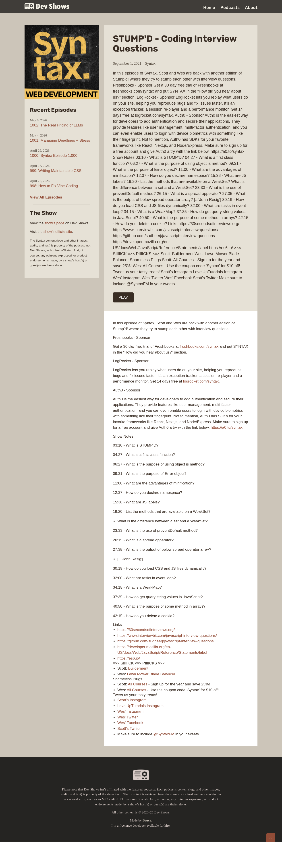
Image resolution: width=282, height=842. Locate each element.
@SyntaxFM (163, 734)
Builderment (138, 668)
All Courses (137, 684)
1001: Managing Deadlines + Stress (60, 140)
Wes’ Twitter (127, 717)
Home (209, 7)
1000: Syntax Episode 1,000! (54, 155)
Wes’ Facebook (130, 723)
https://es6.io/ (128, 658)
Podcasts (230, 7)
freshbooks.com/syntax (199, 346)
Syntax (150, 63)
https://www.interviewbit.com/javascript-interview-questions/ (167, 635)
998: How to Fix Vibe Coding (54, 186)
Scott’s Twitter (129, 728)
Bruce (147, 820)
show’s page (54, 223)
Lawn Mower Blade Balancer (151, 674)
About (251, 7)
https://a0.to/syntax (227, 427)
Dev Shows (47, 6)
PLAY (123, 297)
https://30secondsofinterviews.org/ (146, 630)
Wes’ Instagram (130, 711)
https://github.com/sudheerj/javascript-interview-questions (165, 641)
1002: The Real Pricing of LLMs (56, 125)
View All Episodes (46, 197)
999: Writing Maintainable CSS (55, 171)
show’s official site (58, 232)
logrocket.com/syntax (201, 381)
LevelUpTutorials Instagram (140, 706)
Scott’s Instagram (132, 700)
